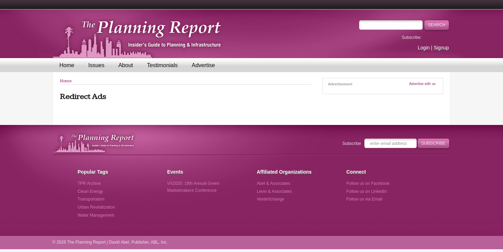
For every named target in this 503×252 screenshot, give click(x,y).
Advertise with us (422, 84)
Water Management (96, 215)
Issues (96, 65)
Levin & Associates (274, 191)
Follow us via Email (364, 199)
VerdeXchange (270, 199)
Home (66, 65)
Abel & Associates (273, 183)
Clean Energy (90, 191)
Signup (441, 47)
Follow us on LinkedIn (367, 191)
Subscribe (351, 143)
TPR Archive (89, 183)
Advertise (203, 65)
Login (424, 47)
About (125, 65)
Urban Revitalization (96, 207)
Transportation (91, 199)
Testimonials (162, 65)
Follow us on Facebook (368, 183)
